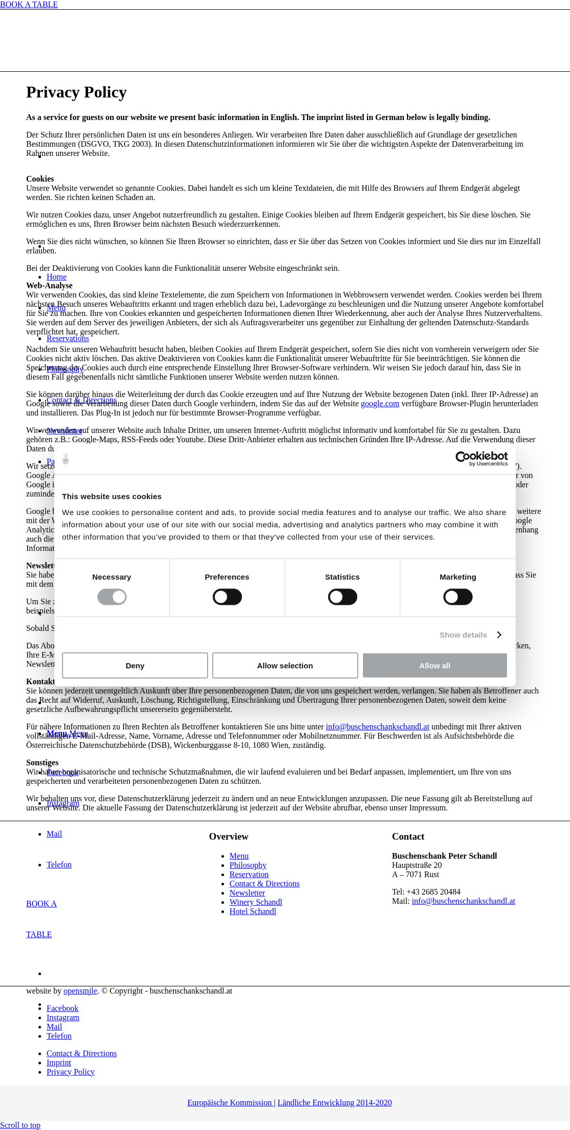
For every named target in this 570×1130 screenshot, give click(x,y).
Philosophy (248, 865)
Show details (463, 634)
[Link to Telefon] (59, 1036)
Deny (135, 665)
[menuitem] (295, 1053)
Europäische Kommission (230, 1102)
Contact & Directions (265, 883)
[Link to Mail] (54, 1026)
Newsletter (247, 892)
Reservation (249, 874)
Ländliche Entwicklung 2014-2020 (335, 1102)
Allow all (435, 665)
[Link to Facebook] (62, 1008)
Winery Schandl (256, 902)
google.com (380, 403)
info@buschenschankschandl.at (378, 726)
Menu (239, 855)
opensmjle (80, 990)
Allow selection (285, 665)
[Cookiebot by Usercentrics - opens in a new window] (463, 458)
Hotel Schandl (253, 911)
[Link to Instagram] (63, 1017)
